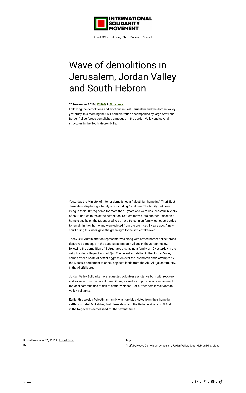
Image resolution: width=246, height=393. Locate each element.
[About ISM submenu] (101, 37)
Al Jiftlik (130, 345)
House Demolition (146, 345)
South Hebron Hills (200, 345)
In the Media (66, 340)
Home (27, 382)
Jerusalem (165, 345)
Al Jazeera (116, 104)
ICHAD (101, 104)
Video (216, 345)
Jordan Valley (180, 345)
